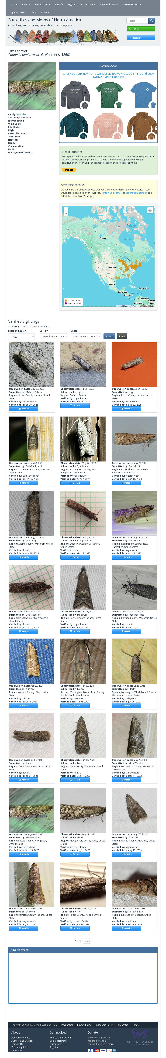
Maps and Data (109, 4)
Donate (45, 12)
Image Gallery (88, 4)
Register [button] (135, 37)
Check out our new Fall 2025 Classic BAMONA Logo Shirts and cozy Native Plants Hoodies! (108, 75)
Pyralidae (21, 114)
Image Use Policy (104, 1024)
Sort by (44, 330)
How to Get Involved (60, 1037)
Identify (59, 4)
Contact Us (122, 1024)
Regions (72, 4)
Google (135, 306)
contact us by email (111, 192)
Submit (109, 336)
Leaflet (119, 306)
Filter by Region (17, 330)
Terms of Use (66, 1024)
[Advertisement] (83, 978)
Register (54, 1047)
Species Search (18, 12)
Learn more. (107, 1043)
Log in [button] (134, 28)
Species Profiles (131, 4)
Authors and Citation (22, 1040)
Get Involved (42, 4)
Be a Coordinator (58, 1040)
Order (74, 330)
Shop (33, 12)
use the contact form (136, 192)
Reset (122, 336)
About (26, 4)
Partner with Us (58, 1043)
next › (87, 941)
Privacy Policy (84, 1024)
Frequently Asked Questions (20, 1049)
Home (14, 4)
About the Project (20, 1037)
